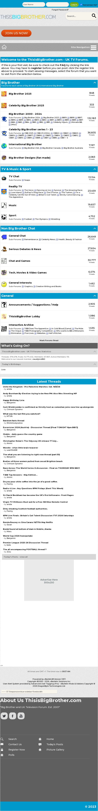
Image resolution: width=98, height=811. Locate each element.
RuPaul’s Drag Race (34, 192)
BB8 (74, 120)
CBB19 (12, 135)
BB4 (27, 122)
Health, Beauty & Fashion (70, 239)
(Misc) (14, 124)
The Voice (28, 190)
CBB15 (48, 135)
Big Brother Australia (73, 148)
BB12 (44, 120)
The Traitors (66, 192)
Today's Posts (55, 744)
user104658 (12, 450)
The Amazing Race (73, 190)
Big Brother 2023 (51, 117)
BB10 (59, 120)
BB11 (52, 120)
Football (28, 219)
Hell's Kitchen (55, 333)
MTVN (9, 416)
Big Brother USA (31, 148)
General (7, 296)
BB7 (81, 120)
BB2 (41, 122)
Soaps (27, 180)
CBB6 (54, 138)
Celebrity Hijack (60, 122)
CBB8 (37, 138)
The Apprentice (16, 197)
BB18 (72, 117)
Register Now (16, 749)
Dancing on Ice (44, 190)
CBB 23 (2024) (43, 133)
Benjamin (11, 402)
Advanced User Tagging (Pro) (45, 684)
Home (50, 739)
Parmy (10, 484)
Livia (3, 369)
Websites (41, 333)
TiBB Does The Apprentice (36, 328)
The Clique (16, 331)
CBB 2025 (28, 133)
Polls (11, 754)
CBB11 (11, 138)
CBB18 (21, 135)
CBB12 (75, 135)
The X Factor (52, 192)
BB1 (48, 122)
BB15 (21, 120)
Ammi (9, 443)
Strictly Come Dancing (70, 195)
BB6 (13, 122)
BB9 (67, 120)
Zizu (9, 552)
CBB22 (56, 133)
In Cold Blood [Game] (61, 328)
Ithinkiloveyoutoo (15, 423)
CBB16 (39, 135)
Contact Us (15, 744)
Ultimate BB (76, 122)
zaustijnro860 (38, 359)
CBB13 (66, 135)
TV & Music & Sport (16, 169)
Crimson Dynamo (15, 409)
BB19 (64, 117)
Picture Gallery (55, 749)
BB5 (20, 122)
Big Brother (10, 82)
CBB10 (20, 138)
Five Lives (29, 333)
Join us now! (16, 33)
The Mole (79, 328)
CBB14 (57, 135)
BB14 (28, 120)
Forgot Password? (60, 10)
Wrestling (55, 219)
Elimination (16, 333)
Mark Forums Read (49, 340)
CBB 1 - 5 (64, 138)
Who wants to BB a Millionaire (70, 331)
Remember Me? (88, 5)
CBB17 (30, 135)
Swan (9, 524)
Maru (9, 531)
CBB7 (45, 138)
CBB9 (29, 138)
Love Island (16, 192)
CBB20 (75, 133)
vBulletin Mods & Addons (72, 684)
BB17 (80, 117)
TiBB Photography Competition (38, 331)
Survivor (57, 190)
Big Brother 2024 (32, 117)
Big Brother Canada (51, 148)
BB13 (36, 120)
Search (12, 739)
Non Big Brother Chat (18, 228)
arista (9, 389)
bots (9, 545)
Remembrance (31, 239)
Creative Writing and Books (48, 286)
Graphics (28, 286)
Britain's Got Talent (47, 195)
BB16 (13, 120)
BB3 (34, 122)
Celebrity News (48, 239)
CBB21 (66, 133)
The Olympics (41, 219)
